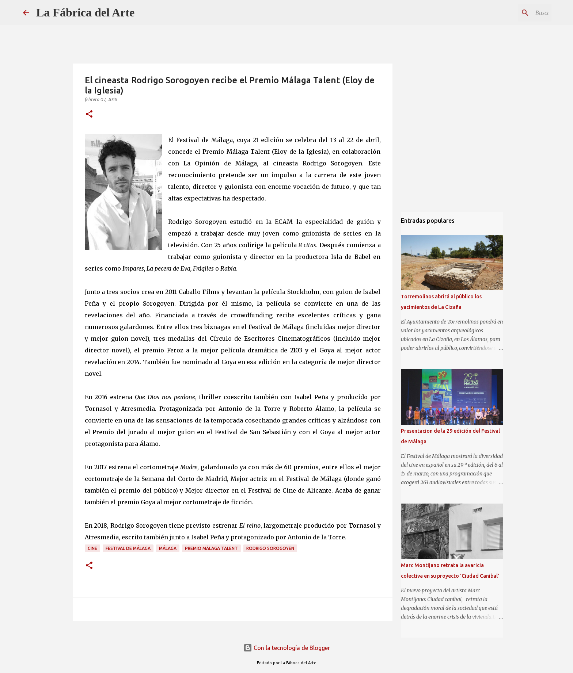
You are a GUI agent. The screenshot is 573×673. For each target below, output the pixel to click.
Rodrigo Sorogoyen (270, 548)
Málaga (168, 548)
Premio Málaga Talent (211, 548)
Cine (92, 548)
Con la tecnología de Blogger (286, 648)
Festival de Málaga (128, 548)
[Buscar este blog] (513, 13)
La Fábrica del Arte (85, 12)
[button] (89, 114)
